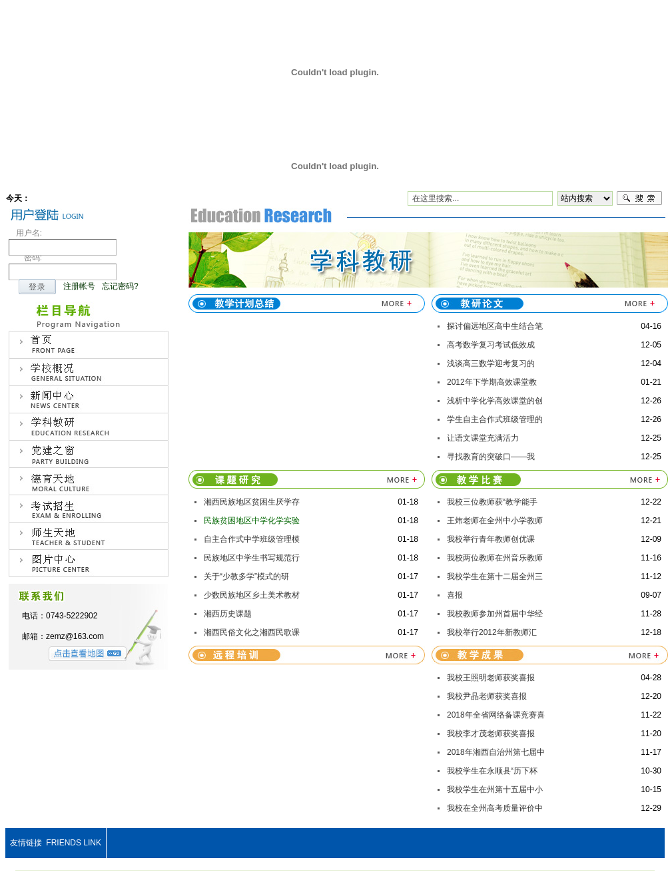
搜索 (639, 198)
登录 (37, 287)
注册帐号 (79, 286)
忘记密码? (120, 286)
